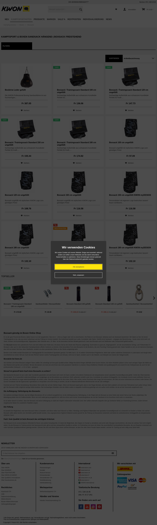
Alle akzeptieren (78, 267)
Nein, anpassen (78, 275)
